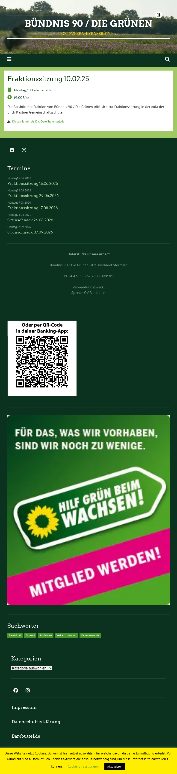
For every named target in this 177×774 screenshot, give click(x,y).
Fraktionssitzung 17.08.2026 (32, 208)
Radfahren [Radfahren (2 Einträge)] (46, 635)
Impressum (24, 707)
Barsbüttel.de (26, 736)
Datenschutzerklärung (36, 721)
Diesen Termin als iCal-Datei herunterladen (39, 121)
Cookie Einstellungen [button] (83, 766)
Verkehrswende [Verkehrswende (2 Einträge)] (90, 635)
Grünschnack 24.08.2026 (30, 220)
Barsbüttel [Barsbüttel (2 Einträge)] (15, 635)
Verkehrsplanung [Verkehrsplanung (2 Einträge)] (66, 635)
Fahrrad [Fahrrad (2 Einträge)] (30, 635)
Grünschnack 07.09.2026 (30, 232)
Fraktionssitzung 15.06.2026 (32, 183)
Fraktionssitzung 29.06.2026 (33, 196)
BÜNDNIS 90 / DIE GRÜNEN (88, 23)
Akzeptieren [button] (114, 766)
